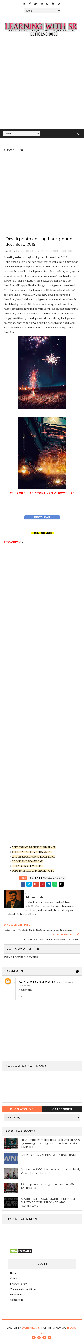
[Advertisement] (42, 85)
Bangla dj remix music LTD (36, 982)
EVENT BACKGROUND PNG (56, 251)
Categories (62, 1109)
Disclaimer (16, 1294)
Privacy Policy (18, 1283)
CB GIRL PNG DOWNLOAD (27, 861)
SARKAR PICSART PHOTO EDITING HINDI (48, 1155)
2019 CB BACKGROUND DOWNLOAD (33, 856)
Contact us (16, 1299)
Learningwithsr (31, 1327)
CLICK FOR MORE (42, 533)
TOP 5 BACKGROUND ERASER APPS (33, 870)
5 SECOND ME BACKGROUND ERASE (34, 847)
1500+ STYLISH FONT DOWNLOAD (32, 852)
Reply (21, 996)
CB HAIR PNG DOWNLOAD (27, 866)
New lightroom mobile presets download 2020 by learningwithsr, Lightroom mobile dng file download (50, 1143)
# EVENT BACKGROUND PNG (46, 877)
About (13, 1278)
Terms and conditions (23, 1289)
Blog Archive (21, 1109)
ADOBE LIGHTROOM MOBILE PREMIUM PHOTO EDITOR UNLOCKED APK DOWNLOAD (48, 1202)
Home (13, 1273)
